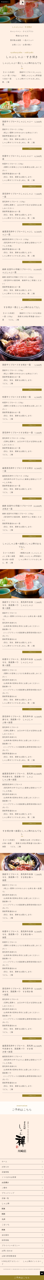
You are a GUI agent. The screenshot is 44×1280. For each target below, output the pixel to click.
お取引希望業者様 (9, 1256)
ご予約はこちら (32, 148)
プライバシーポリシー (11, 1245)
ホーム (4, 1161)
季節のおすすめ (22, 36)
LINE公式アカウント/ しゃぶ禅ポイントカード (21, 1262)
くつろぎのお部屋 (9, 1177)
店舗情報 (5, 1172)
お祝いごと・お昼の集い (22, 45)
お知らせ (5, 1167)
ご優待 (4, 1188)
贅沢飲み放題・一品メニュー (22, 40)
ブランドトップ (8, 1193)
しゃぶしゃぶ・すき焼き (22, 27)
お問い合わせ (7, 1251)
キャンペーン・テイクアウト (22, 31)
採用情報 (5, 1240)
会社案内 (5, 1235)
